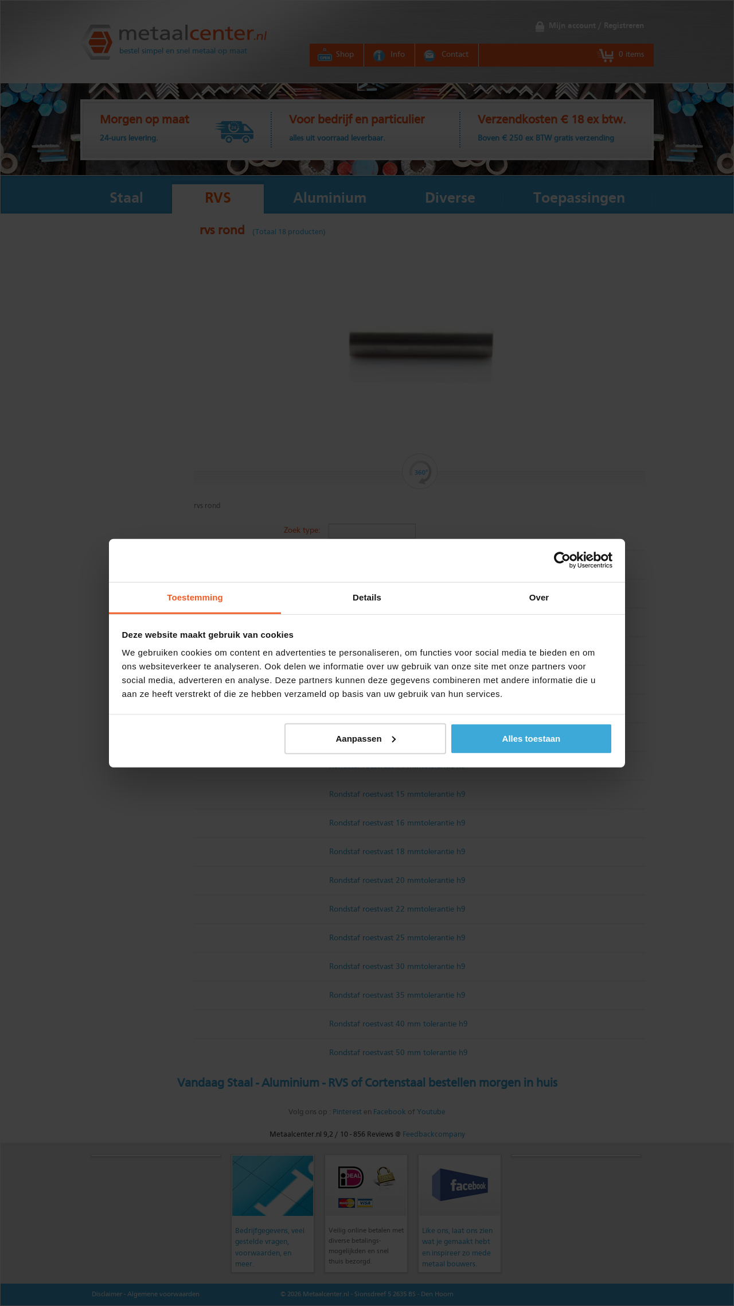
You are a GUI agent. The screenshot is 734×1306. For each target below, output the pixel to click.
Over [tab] (539, 597)
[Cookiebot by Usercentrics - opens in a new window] (562, 560)
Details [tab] (367, 597)
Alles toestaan (531, 738)
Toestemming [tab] (195, 597)
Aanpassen (366, 738)
